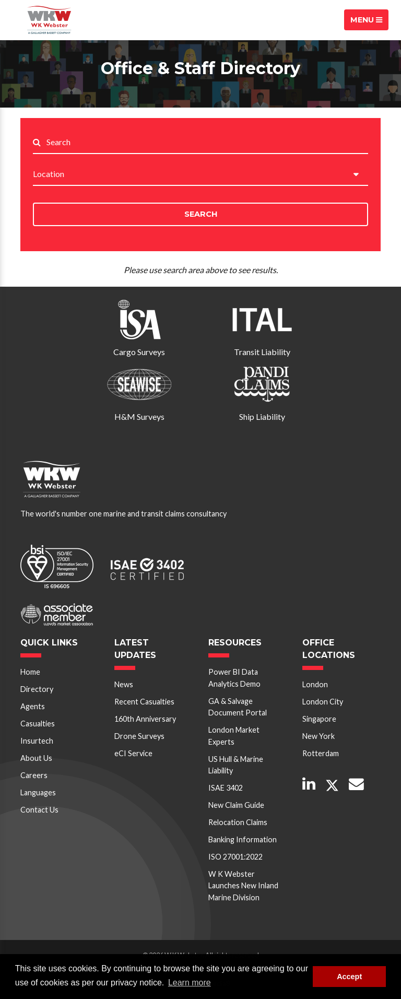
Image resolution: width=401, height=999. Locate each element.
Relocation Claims (237, 822)
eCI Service (133, 753)
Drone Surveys (139, 736)
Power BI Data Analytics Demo (234, 677)
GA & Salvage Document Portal (237, 707)
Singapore (319, 718)
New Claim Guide (236, 805)
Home (30, 671)
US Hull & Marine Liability (235, 765)
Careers (34, 775)
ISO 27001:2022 (235, 856)
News (123, 684)
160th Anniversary (145, 718)
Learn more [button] (189, 982)
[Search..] (207, 142)
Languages (38, 792)
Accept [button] (349, 976)
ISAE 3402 (225, 787)
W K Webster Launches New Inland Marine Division (243, 885)
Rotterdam (320, 753)
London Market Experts (234, 735)
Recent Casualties (144, 701)
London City (322, 701)
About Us (36, 758)
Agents (32, 706)
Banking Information (242, 839)
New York (318, 736)
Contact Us (39, 809)
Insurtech (36, 740)
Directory (36, 689)
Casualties (37, 723)
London (315, 684)
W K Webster (49, 20)
